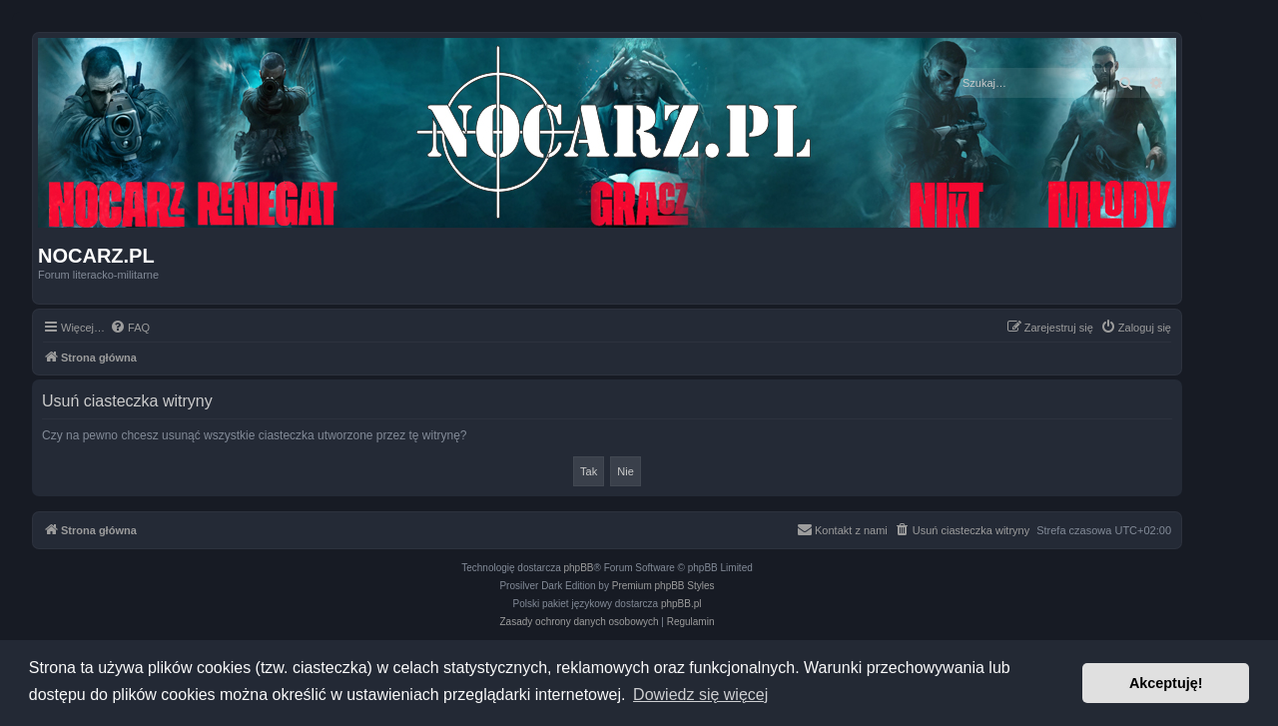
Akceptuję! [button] (1166, 683)
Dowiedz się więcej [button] (700, 694)
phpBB (579, 567)
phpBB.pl (681, 603)
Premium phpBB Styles (663, 585)
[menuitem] (130, 328)
